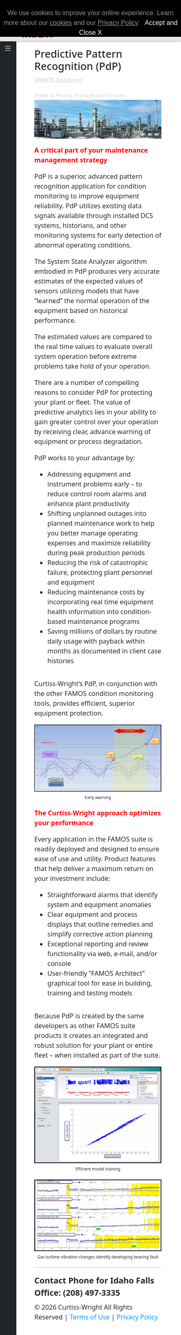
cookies (61, 22)
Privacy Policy (137, 1316)
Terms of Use (89, 1316)
